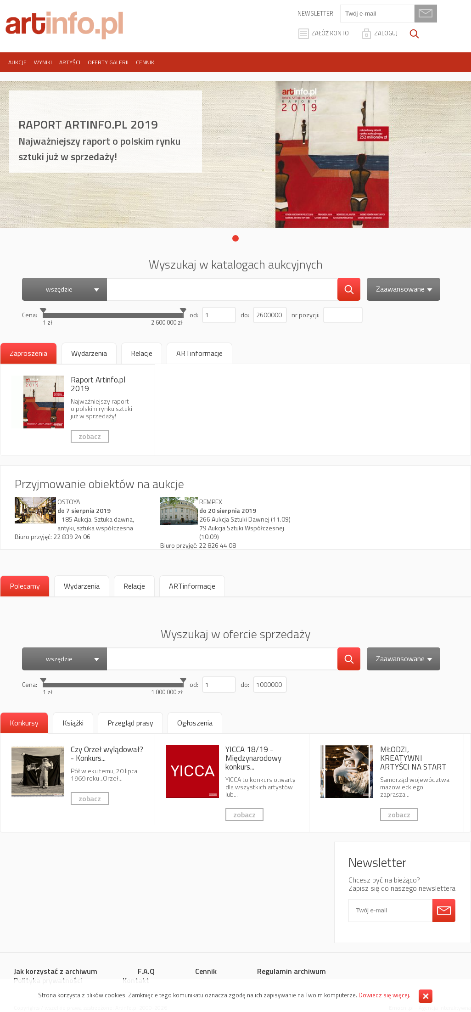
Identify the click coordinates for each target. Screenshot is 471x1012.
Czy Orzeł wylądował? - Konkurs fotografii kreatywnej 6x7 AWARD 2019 (77, 779)
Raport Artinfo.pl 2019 (77, 410)
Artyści (69, 62)
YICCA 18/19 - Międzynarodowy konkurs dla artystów (232, 783)
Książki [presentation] (73, 722)
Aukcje (17, 62)
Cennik (145, 62)
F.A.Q (146, 971)
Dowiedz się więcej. (384, 995)
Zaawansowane (405, 288)
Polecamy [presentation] (25, 585)
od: (194, 315)
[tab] (28, 353)
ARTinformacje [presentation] (199, 353)
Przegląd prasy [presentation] (130, 722)
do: (245, 315)
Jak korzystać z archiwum (55, 971)
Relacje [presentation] (141, 353)
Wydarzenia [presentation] (89, 353)
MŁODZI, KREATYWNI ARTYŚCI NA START (386, 783)
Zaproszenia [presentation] (28, 353)
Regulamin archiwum (291, 971)
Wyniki (43, 62)
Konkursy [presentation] (24, 722)
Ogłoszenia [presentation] (195, 722)
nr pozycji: (306, 315)
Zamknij (425, 996)
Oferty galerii (108, 62)
